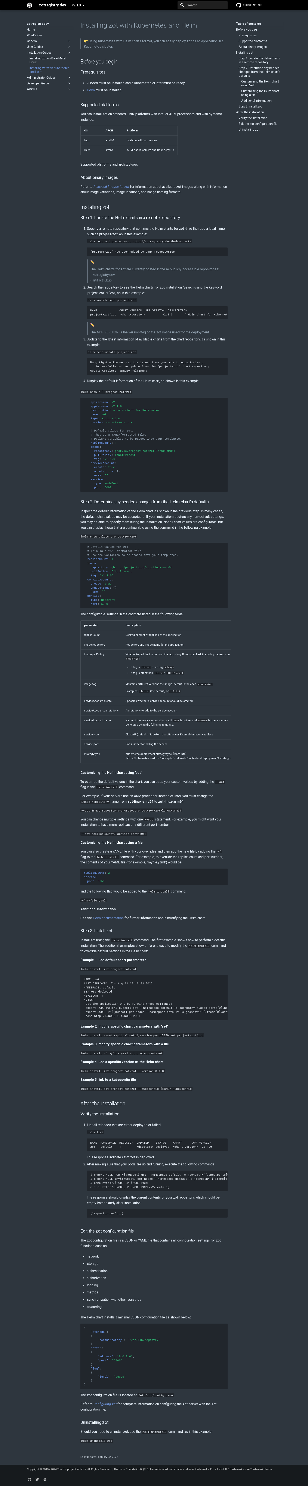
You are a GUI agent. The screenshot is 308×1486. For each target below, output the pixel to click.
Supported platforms (253, 41)
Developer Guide (49, 83)
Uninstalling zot (249, 129)
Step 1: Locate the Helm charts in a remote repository (259, 60)
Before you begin (247, 29)
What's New (35, 35)
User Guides (49, 47)
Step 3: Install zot (250, 106)
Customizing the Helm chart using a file (260, 93)
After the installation (250, 112)
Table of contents (248, 23)
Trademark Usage (261, 1469)
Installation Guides (49, 52)
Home (31, 29)
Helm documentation (108, 918)
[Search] (203, 5)
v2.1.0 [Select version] (76, 5)
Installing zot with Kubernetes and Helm (49, 70)
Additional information (256, 100)
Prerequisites (248, 35)
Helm (91, 90)
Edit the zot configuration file (258, 123)
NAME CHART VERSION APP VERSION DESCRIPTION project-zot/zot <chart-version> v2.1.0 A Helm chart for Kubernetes (159, 312)
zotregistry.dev (38, 23)
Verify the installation (253, 118)
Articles (49, 89)
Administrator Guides (49, 78)
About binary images (253, 47)
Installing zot (244, 52)
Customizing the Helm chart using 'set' (260, 83)
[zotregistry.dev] (29, 5)
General (49, 41)
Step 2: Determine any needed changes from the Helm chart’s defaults (259, 71)
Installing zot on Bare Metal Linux (48, 60)
